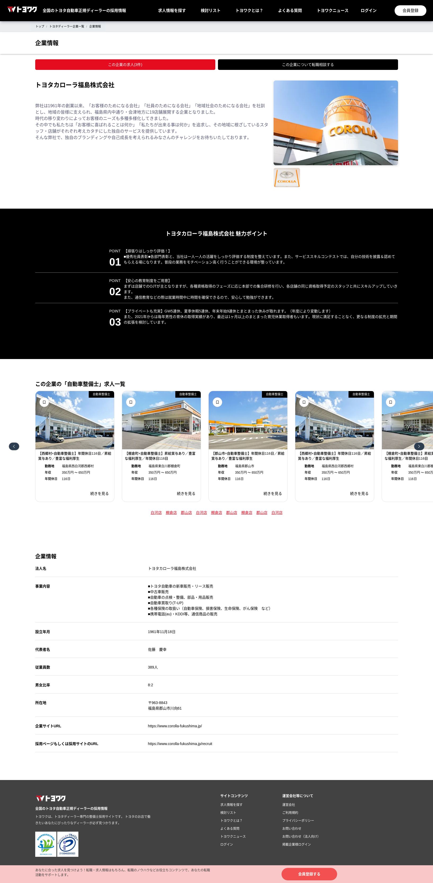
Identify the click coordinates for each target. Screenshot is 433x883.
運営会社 (288, 805)
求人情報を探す (172, 10)
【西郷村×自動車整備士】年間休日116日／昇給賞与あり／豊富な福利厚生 (74, 456)
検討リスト (211, 10)
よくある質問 (290, 10)
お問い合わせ (291, 829)
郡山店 (186, 512)
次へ (419, 446)
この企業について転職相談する (308, 64)
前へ (14, 446)
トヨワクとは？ (249, 10)
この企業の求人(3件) (125, 64)
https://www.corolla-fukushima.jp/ (175, 726)
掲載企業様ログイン (296, 844)
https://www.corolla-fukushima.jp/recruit (180, 744)
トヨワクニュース (333, 10)
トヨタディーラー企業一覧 (66, 26)
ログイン (369, 10)
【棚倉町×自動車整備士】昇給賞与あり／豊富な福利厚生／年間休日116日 (160, 456)
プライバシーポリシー (298, 821)
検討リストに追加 (44, 402)
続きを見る (99, 493)
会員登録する (309, 874)
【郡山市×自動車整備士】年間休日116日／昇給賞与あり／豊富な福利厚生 (247, 456)
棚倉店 (171, 512)
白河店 (156, 512)
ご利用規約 (290, 813)
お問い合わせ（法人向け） (301, 837)
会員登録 (410, 10)
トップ (39, 26)
